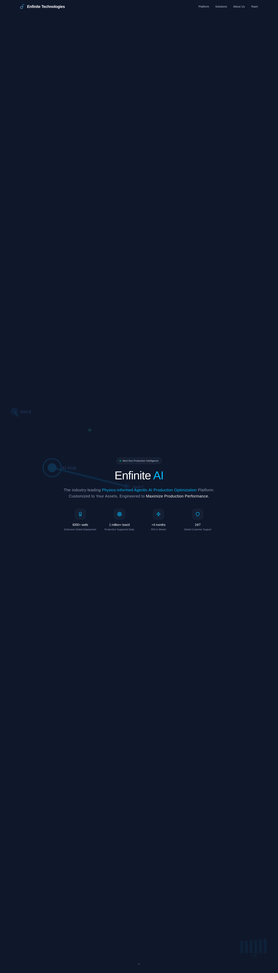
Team (254, 6)
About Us (239, 6)
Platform (203, 6)
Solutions (221, 6)
